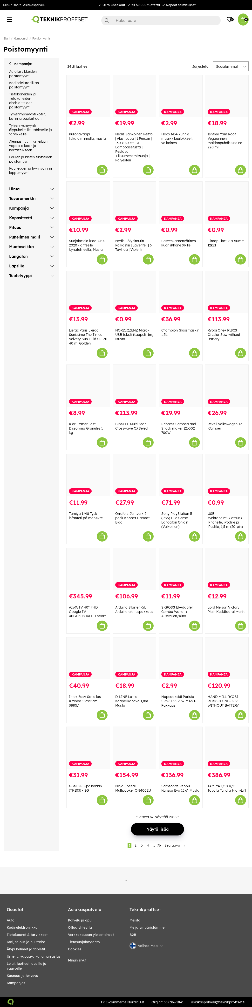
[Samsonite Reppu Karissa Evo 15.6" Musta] (180, 748)
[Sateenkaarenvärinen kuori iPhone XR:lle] (180, 203)
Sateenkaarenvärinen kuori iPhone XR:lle (178, 243)
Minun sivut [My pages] (77, 960)
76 (159, 845)
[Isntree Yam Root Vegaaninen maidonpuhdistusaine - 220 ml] (227, 96)
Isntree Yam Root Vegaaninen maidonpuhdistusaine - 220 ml (226, 140)
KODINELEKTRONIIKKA (22, 927)
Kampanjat (21, 38)
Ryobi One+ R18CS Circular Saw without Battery (224, 334)
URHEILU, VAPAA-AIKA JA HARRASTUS (33, 956)
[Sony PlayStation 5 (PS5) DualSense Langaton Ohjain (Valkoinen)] (180, 475)
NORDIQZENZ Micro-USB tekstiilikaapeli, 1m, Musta (134, 334)
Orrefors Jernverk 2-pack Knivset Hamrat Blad (132, 517)
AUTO (10, 920)
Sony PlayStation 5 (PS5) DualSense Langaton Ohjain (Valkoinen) (176, 520)
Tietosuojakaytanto (84, 942)
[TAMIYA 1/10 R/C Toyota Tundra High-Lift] (227, 748)
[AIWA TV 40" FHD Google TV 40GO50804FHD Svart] (88, 569)
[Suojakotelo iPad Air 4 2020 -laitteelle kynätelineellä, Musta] (88, 203)
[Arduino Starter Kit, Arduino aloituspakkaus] (134, 569)
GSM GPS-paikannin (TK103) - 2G (85, 788)
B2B (132, 935)
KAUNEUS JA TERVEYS (22, 976)
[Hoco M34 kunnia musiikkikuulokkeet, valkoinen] (180, 96)
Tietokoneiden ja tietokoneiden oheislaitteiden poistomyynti (22, 100)
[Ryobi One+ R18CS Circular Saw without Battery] (227, 292)
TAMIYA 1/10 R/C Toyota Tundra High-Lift (227, 788)
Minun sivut (12, 5)
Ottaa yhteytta (80, 927)
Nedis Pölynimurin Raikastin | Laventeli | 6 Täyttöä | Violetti (133, 245)
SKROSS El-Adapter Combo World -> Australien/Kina (177, 611)
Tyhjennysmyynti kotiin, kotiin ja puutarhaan (27, 116)
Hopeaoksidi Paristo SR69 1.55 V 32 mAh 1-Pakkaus (179, 701)
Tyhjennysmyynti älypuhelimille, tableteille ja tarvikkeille (30, 129)
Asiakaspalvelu (34, 5)
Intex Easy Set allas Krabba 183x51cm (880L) (85, 701)
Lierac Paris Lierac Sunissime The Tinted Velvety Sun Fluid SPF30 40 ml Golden (88, 336)
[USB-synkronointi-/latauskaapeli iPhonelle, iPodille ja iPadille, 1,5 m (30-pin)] (227, 475)
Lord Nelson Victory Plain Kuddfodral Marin (226, 609)
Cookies (74, 949)
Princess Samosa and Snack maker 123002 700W (178, 428)
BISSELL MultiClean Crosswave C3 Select (131, 426)
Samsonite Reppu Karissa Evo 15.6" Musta (180, 788)
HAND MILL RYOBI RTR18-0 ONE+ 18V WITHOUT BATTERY (223, 701)
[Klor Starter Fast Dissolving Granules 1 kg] (88, 386)
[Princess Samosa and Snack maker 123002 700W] (180, 386)
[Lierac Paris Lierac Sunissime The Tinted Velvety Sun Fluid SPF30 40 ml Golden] (88, 292)
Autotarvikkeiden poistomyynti (23, 73)
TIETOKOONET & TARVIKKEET (27, 935)
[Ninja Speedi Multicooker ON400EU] (134, 748)
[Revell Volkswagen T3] (227, 386)
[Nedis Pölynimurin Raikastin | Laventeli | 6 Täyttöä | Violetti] (134, 203)
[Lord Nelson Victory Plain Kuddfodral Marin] (227, 569)
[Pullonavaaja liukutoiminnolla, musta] (88, 96)
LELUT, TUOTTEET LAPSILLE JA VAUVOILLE (26, 966)
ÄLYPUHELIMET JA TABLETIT (26, 949)
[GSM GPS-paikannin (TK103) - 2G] (88, 748)
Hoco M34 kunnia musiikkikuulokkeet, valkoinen (177, 138)
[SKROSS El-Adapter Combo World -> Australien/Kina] (180, 569)
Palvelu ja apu (79, 920)
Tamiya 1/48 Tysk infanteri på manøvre (86, 515)
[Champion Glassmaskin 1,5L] (180, 292)
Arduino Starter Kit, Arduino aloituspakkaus (134, 609)
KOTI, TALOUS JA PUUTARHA (26, 942)
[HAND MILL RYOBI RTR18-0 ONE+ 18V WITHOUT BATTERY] (227, 658)
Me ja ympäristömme (146, 927)
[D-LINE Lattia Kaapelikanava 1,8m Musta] (134, 658)
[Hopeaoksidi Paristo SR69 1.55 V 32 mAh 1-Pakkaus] (180, 658)
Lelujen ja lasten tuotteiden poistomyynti (30, 159)
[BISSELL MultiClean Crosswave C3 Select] (134, 386)
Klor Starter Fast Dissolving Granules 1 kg (86, 428)
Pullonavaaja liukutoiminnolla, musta (87, 136)
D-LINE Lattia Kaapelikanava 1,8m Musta (131, 701)
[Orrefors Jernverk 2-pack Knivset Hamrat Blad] (134, 475)
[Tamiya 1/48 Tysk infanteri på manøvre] (88, 475)
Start (6, 38)
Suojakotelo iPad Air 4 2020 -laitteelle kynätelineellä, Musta (87, 245)
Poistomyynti (41, 38)
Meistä (134, 920)
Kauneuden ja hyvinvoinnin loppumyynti (30, 170)
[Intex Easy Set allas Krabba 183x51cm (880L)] (88, 658)
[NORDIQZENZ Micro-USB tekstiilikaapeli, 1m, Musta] (134, 292)
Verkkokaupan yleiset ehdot (91, 935)
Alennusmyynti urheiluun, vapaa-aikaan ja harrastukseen (28, 145)
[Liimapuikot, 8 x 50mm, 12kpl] (227, 203)
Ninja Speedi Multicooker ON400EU (133, 788)
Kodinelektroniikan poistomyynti (24, 85)
